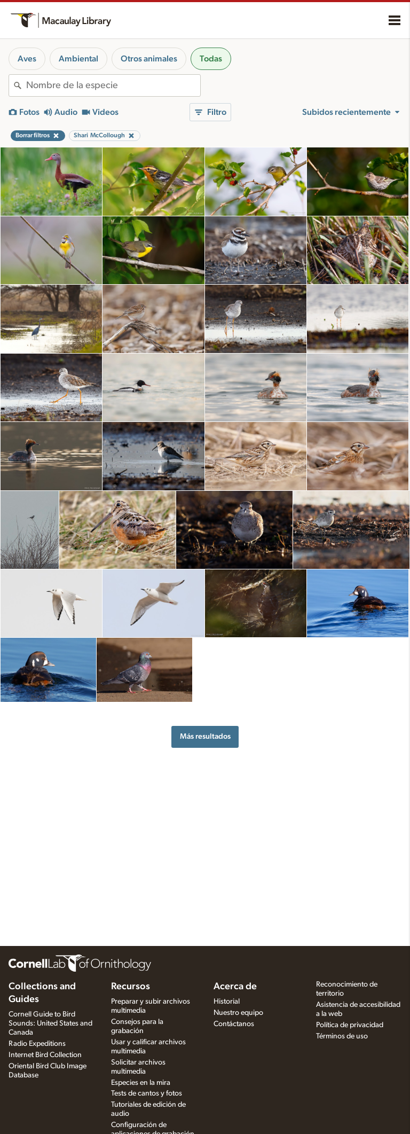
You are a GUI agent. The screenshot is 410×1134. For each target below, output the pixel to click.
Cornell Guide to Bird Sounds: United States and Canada (50, 1023)
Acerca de (235, 986)
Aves (27, 58)
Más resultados (205, 736)
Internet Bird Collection (45, 1055)
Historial (227, 1001)
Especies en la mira (140, 1082)
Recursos (130, 986)
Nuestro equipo (238, 1012)
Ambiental (78, 58)
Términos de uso (342, 1036)
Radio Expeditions (37, 1043)
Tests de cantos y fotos (146, 1093)
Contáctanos (234, 1024)
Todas (211, 58)
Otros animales (149, 58)
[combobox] (113, 85)
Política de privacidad (349, 1025)
